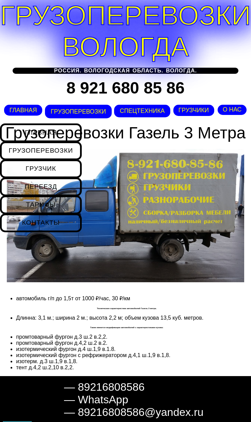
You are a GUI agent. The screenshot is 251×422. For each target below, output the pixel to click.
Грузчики (193, 110)
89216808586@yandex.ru (141, 412)
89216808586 (111, 387)
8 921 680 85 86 (125, 88)
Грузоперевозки (77, 111)
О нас (232, 109)
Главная (23, 110)
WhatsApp (103, 399)
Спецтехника (142, 110)
